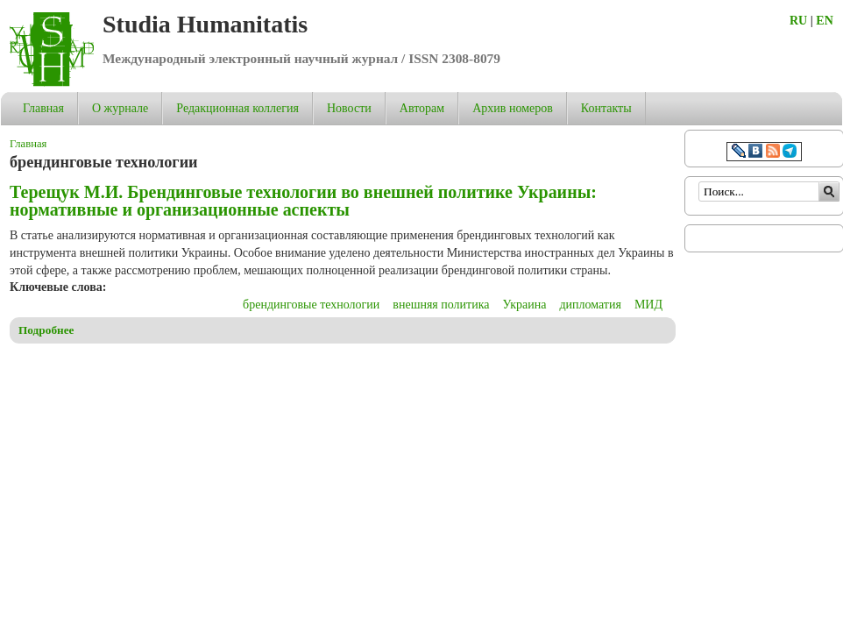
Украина (524, 304)
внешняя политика (441, 304)
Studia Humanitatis (205, 24)
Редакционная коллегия (237, 108)
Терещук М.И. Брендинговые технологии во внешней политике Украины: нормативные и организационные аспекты (303, 200)
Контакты (606, 108)
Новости (349, 108)
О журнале (120, 108)
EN (824, 20)
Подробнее (46, 330)
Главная (43, 108)
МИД (648, 304)
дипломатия (590, 304)
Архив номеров (512, 108)
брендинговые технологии (311, 304)
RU (798, 20)
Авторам (422, 108)
